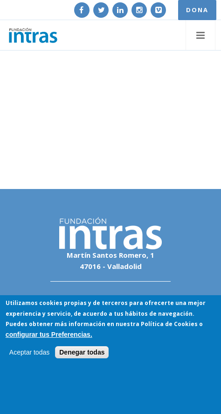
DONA (197, 10)
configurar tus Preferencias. (49, 334)
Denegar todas (81, 352)
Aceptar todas (29, 352)
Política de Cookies (169, 324)
